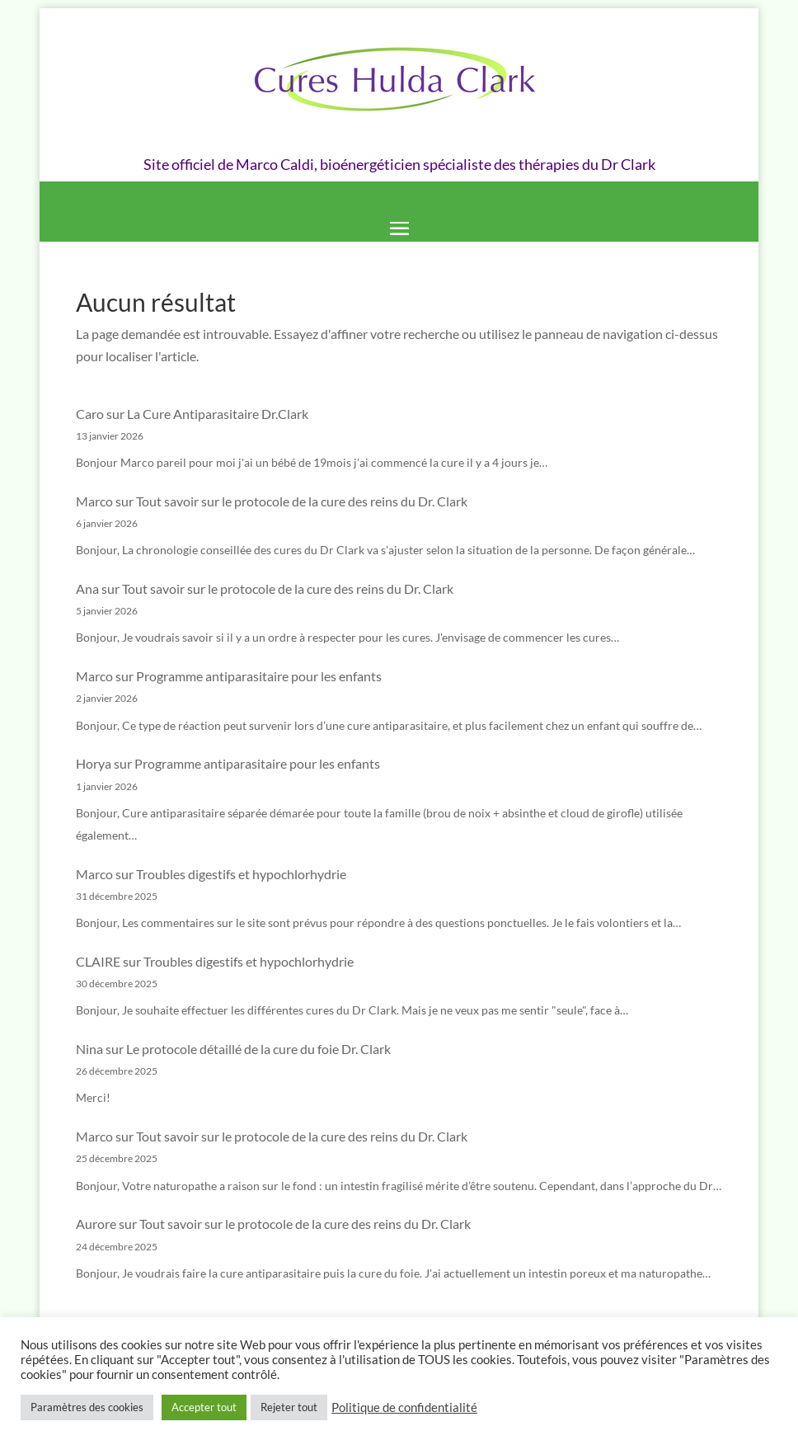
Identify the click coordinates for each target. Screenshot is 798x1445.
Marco (94, 501)
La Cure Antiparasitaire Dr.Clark (217, 413)
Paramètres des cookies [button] (87, 1407)
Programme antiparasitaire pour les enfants (259, 676)
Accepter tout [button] (204, 1407)
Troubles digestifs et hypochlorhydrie (241, 874)
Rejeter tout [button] (289, 1407)
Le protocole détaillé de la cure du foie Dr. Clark (258, 1049)
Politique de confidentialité (404, 1407)
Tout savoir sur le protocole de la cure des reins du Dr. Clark (301, 501)
